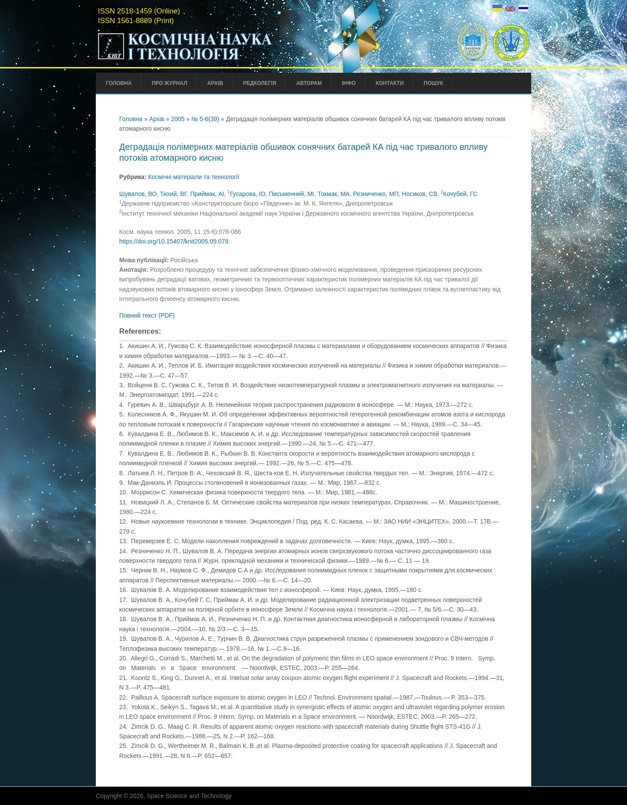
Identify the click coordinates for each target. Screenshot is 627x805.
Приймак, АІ (207, 193)
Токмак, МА (333, 193)
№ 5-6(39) (205, 118)
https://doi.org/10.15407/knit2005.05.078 (174, 241)
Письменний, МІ (291, 193)
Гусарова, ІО (247, 193)
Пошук (433, 83)
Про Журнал (169, 83)
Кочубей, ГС (460, 193)
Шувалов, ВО (138, 193)
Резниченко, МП (376, 193)
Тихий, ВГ (173, 193)
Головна (118, 83)
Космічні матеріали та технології (193, 176)
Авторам (309, 83)
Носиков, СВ (419, 193)
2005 (178, 118)
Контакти (390, 83)
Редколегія (259, 83)
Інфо (349, 83)
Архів (215, 83)
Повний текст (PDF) (147, 315)
